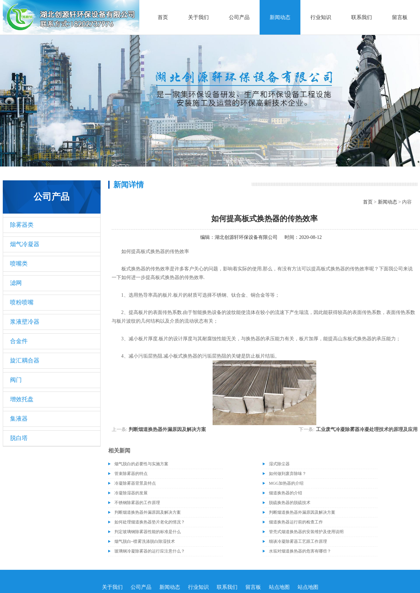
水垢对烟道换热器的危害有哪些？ (300, 551)
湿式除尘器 (279, 463)
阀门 (16, 380)
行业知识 (320, 17)
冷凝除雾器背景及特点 (135, 483)
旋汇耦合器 (24, 360)
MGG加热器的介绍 (286, 483)
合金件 (19, 341)
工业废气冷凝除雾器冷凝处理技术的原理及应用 (367, 429)
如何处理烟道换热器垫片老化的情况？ (149, 522)
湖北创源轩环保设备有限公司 (246, 237)
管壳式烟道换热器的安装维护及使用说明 (306, 531)
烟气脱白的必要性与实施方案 (141, 463)
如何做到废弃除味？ (287, 473)
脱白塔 (19, 438)
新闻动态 (280, 17)
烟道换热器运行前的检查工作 (296, 522)
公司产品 (239, 17)
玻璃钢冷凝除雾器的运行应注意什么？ (149, 551)
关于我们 (198, 17)
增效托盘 (22, 399)
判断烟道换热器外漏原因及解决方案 (167, 429)
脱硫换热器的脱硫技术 (289, 502)
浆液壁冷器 (24, 321)
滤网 (16, 283)
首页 (163, 17)
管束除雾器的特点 (131, 473)
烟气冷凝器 (24, 244)
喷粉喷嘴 (22, 302)
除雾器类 (22, 225)
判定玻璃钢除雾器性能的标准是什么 (147, 531)
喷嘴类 (19, 263)
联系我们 (361, 17)
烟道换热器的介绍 (285, 493)
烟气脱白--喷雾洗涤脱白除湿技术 (144, 541)
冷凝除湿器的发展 (131, 493)
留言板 (400, 17)
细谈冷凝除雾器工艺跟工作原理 (298, 541)
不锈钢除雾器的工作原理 (137, 502)
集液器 (19, 418)
